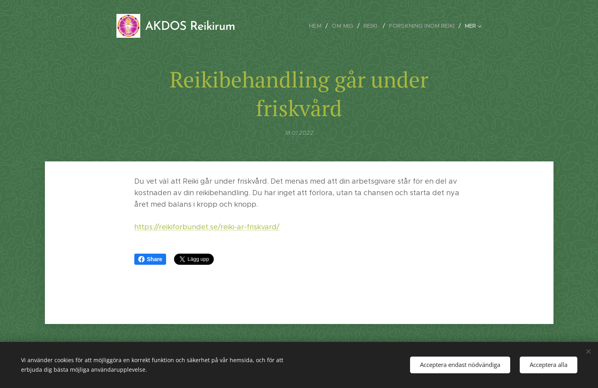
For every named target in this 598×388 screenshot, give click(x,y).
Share (150, 259)
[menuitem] (323, 26)
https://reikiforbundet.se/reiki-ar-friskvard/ (206, 227)
